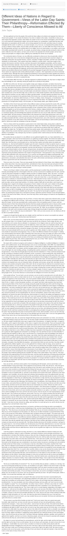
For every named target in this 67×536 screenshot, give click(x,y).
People (24, 4)
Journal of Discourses (10, 4)
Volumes (33, 4)
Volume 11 (22, 9)
